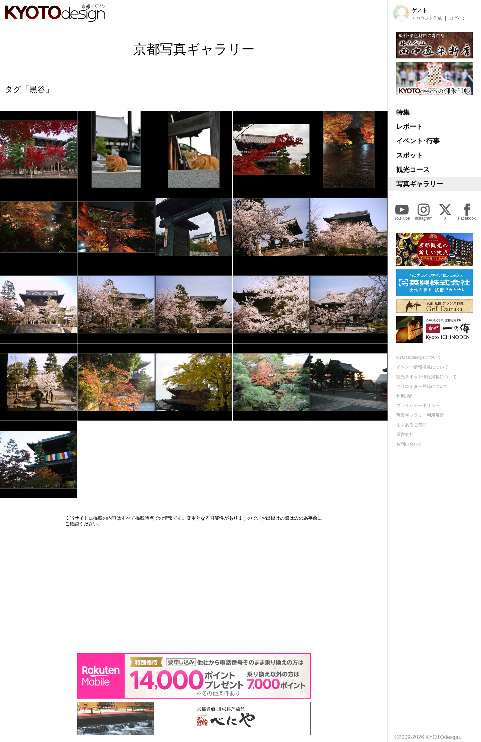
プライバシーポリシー (418, 405)
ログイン (457, 18)
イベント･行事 (418, 141)
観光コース (413, 169)
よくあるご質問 (411, 424)
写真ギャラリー (419, 184)
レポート (409, 126)
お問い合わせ (409, 444)
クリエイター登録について (422, 386)
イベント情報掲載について (422, 366)
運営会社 (405, 434)
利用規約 (405, 396)
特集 (403, 112)
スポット (409, 155)
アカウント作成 (427, 18)
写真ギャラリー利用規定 (420, 415)
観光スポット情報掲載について (426, 376)
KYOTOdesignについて (419, 357)
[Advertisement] (194, 590)
